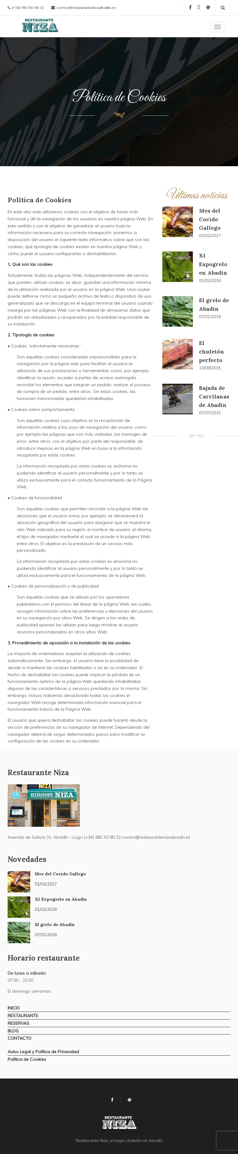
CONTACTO (19, 1038)
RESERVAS (18, 1023)
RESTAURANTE (23, 1015)
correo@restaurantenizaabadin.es (86, 7)
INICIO (14, 1008)
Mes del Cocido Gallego (210, 219)
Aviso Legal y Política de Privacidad (43, 1051)
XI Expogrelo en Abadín (213, 264)
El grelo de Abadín (55, 924)
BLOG (13, 1031)
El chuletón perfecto (211, 351)
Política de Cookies (27, 1059)
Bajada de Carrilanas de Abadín (214, 396)
